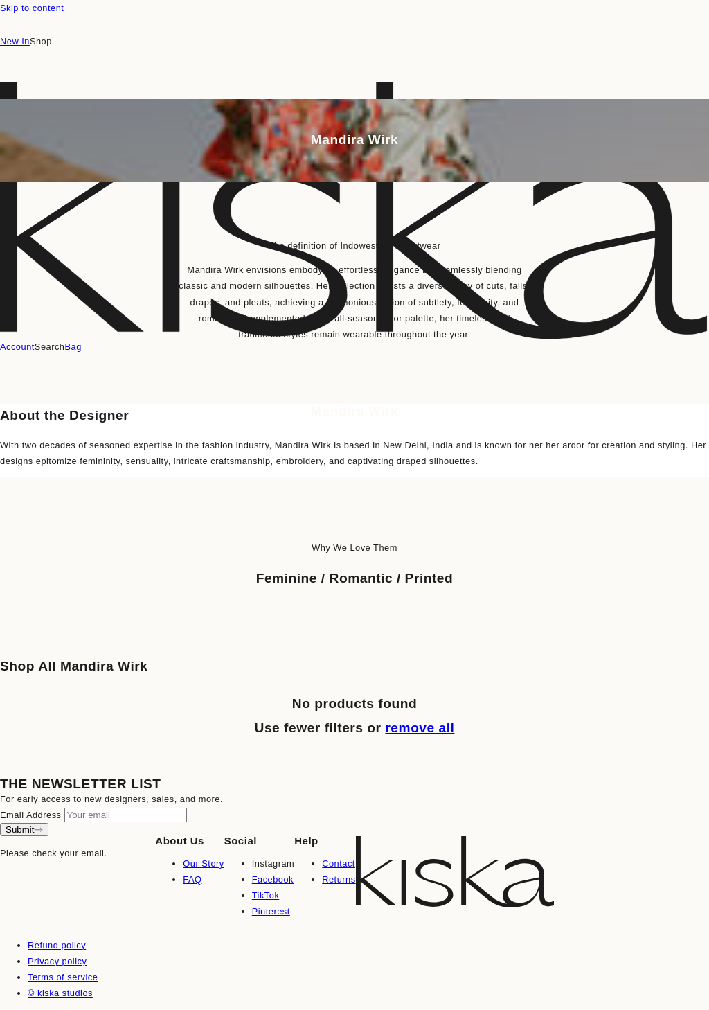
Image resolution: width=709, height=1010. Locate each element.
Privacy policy (57, 961)
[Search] (50, 347)
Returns (338, 879)
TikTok (266, 895)
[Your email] (125, 815)
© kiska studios (60, 993)
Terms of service (63, 977)
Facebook (273, 879)
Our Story (203, 863)
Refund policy (57, 945)
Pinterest (271, 911)
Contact (338, 863)
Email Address (30, 815)
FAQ (192, 879)
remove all (419, 727)
